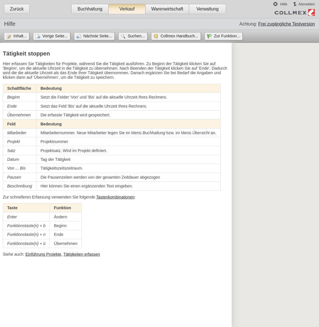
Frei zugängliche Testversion (286, 24)
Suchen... (136, 36)
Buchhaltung (89, 9)
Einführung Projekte (43, 254)
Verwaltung (207, 9)
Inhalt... (20, 36)
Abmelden (306, 4)
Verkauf (127, 9)
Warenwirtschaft (167, 9)
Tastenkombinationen (115, 197)
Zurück (16, 9)
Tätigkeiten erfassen (81, 254)
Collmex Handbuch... (179, 36)
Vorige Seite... (55, 36)
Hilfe (283, 4)
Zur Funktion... (227, 36)
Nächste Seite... (97, 36)
